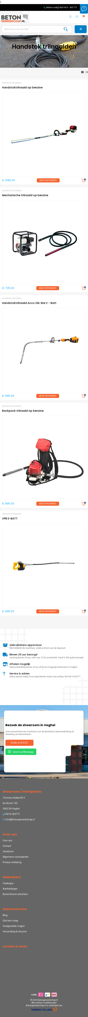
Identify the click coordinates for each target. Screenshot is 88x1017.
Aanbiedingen (10, 888)
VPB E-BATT (10, 518)
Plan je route (19, 742)
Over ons (7, 840)
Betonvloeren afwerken (15, 894)
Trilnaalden (38, 51)
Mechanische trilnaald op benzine (25, 195)
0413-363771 (11, 814)
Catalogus (8, 883)
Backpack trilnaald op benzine (23, 411)
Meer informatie (48, 180)
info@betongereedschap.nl (19, 819)
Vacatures (8, 851)
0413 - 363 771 (70, 7)
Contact (7, 846)
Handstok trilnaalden (55, 51)
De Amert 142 (10, 803)
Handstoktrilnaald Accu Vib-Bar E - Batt (29, 303)
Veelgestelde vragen (14, 926)
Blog (5, 915)
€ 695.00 (8, 611)
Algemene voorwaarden (16, 856)
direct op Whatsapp (21, 751)
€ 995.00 (8, 396)
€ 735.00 (8, 288)
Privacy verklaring (12, 862)
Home (28, 51)
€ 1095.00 (8, 180)
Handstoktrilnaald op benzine (22, 87)
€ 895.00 (8, 504)
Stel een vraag (10, 920)
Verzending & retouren (15, 931)
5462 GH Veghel (11, 808)
